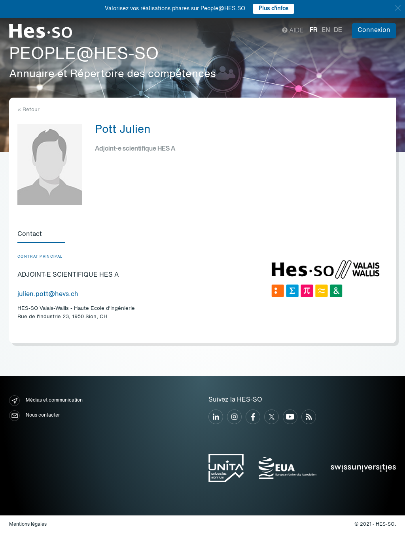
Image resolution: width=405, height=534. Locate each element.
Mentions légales (28, 524)
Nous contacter (34, 415)
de (338, 30)
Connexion (374, 30)
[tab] (41, 234)
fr (314, 30)
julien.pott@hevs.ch (47, 294)
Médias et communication (46, 400)
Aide (293, 31)
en (326, 30)
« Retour (28, 109)
